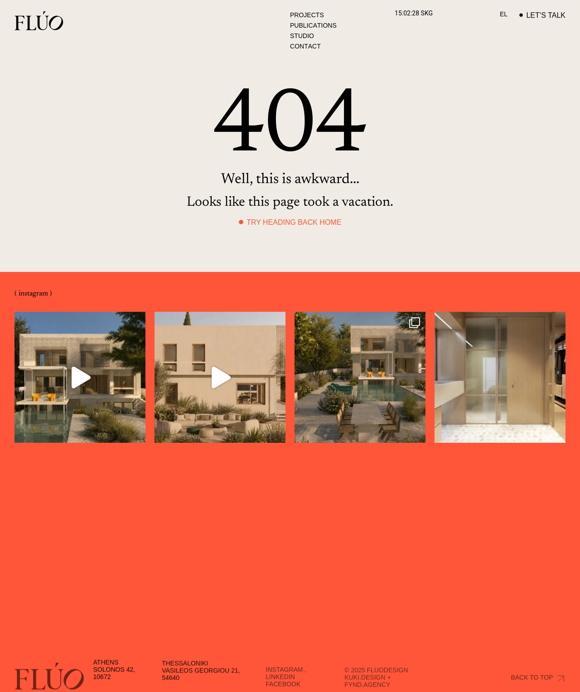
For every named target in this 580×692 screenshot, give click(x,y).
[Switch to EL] (503, 14)
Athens (106, 678)
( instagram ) (33, 293)
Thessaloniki (185, 680)
